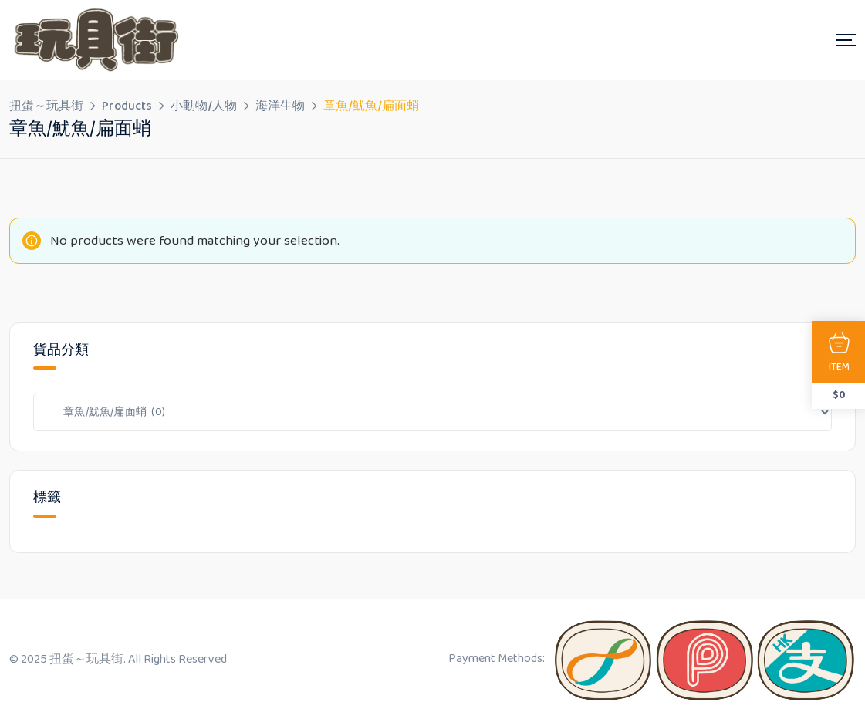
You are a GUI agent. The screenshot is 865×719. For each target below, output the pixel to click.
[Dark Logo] (94, 40)
